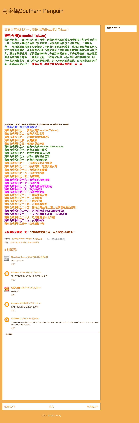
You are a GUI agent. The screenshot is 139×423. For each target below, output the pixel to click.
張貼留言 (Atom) (54, 416)
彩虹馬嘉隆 (15, 288)
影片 (25, 242)
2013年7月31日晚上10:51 (30, 303)
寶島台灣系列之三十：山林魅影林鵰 (24, 223)
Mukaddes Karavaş (19, 257)
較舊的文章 (92, 406)
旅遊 (20, 242)
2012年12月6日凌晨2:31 (38, 257)
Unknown (15, 272)
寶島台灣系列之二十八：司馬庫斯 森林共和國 (29, 217)
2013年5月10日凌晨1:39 (31, 288)
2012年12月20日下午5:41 (30, 272)
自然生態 (14, 242)
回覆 (13, 264)
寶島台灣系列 (33, 242)
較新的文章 (10, 406)
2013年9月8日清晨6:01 (29, 319)
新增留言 (9, 334)
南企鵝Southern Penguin (32, 11)
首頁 (51, 406)
